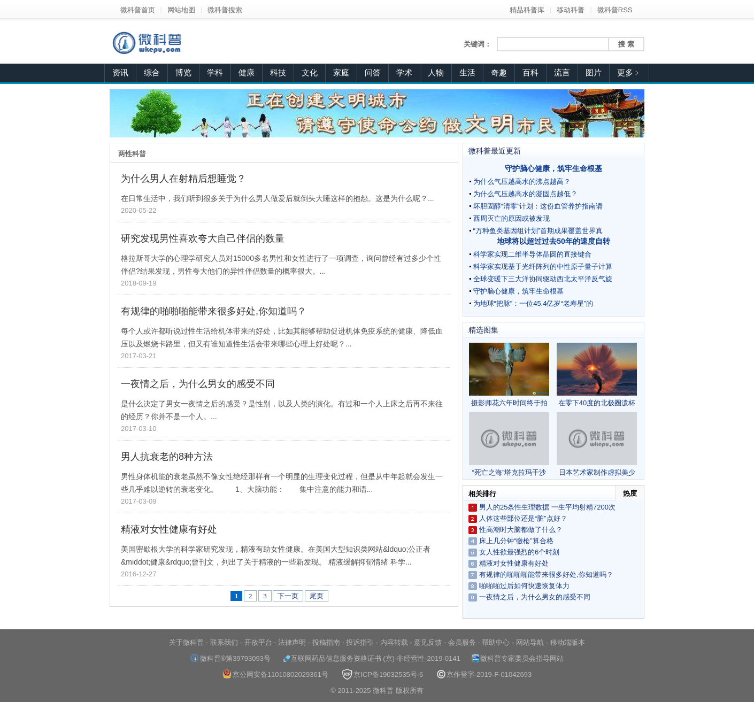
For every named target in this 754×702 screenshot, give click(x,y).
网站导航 (530, 642)
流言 (562, 72)
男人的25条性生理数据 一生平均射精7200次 (547, 507)
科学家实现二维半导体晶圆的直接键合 (532, 254)
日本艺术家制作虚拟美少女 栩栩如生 (597, 444)
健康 (246, 72)
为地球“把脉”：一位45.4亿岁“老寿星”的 (533, 303)
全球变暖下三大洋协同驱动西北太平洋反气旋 (542, 279)
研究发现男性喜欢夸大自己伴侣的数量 (202, 238)
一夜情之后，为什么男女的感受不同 (198, 384)
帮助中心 (496, 642)
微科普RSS (615, 10)
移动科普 (570, 10)
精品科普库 (527, 10)
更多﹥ (629, 72)
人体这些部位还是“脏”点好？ (523, 518)
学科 (215, 72)
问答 (373, 72)
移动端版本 (567, 642)
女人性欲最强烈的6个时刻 (519, 552)
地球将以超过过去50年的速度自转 (553, 241)
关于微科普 (186, 642)
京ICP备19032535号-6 (382, 674)
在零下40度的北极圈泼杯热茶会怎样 (597, 375)
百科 (530, 72)
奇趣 (499, 72)
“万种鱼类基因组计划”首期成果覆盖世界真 (538, 231)
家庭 (341, 72)
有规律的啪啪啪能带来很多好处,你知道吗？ (213, 311)
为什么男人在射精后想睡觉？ (183, 178)
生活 (467, 72)
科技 (278, 72)
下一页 (288, 596)
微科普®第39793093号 (230, 658)
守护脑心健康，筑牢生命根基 (553, 168)
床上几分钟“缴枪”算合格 (516, 541)
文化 (310, 72)
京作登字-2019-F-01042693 (484, 674)
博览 (183, 72)
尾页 (317, 596)
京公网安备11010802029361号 (275, 674)
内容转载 (394, 642)
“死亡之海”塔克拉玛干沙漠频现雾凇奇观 (509, 444)
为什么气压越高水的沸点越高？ (522, 182)
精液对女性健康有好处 (169, 529)
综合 (152, 72)
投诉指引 (360, 642)
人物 (436, 72)
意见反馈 (428, 642)
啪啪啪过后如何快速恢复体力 (524, 586)
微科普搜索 (224, 10)
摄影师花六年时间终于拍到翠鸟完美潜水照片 (509, 375)
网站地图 (181, 10)
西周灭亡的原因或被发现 (511, 218)
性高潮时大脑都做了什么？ (521, 530)
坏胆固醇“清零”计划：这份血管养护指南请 (538, 206)
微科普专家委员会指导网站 (518, 658)
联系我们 (224, 642)
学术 (404, 72)
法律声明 (292, 642)
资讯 (120, 72)
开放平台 (258, 642)
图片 (594, 72)
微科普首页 (137, 10)
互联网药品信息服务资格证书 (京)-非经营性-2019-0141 (371, 658)
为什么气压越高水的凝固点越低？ (525, 194)
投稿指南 (326, 642)
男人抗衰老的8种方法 (167, 456)
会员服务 (462, 642)
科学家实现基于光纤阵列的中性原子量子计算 (542, 267)
